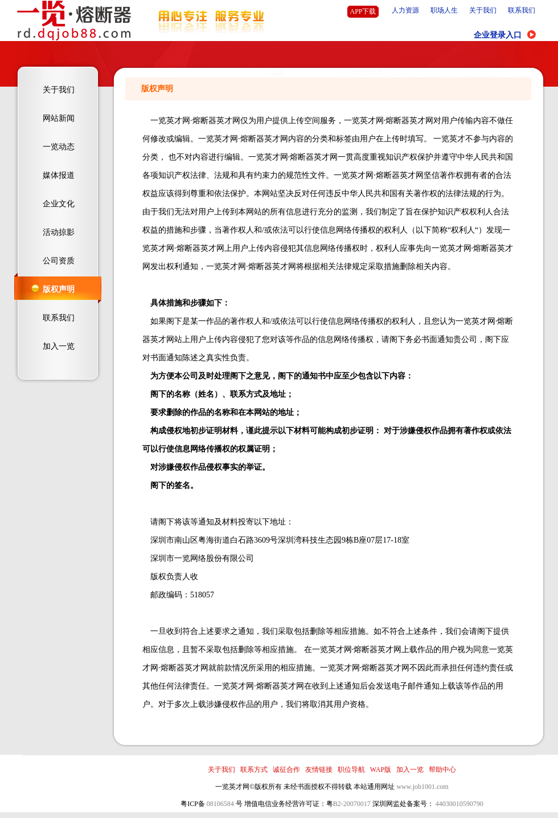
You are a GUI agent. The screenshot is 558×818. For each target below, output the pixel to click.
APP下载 (363, 11)
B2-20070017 (352, 804)
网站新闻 (59, 118)
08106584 (220, 804)
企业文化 (59, 204)
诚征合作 (286, 770)
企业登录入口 (498, 35)
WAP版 (380, 770)
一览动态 (59, 147)
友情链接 (319, 770)
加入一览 (59, 346)
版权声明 (59, 289)
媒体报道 (59, 175)
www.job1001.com (422, 787)
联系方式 (254, 770)
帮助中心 (442, 770)
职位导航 (351, 770)
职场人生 (444, 10)
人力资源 (405, 10)
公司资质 (59, 261)
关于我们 (483, 10)
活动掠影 (59, 232)
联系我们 (521, 10)
